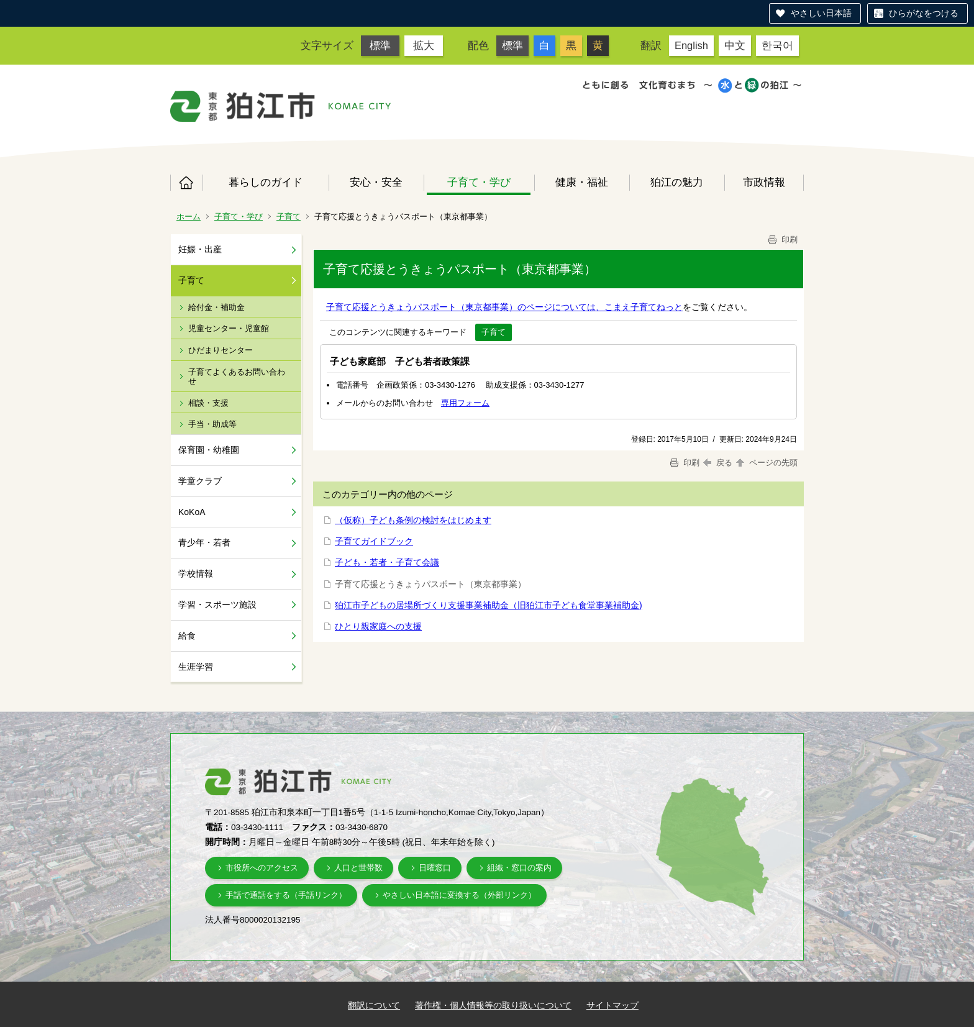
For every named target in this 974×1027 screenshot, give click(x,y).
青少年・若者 (204, 542)
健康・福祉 (581, 182)
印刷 (782, 239)
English (691, 45)
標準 (380, 45)
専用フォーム (465, 403)
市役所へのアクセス (261, 867)
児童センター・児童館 (228, 328)
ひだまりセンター (220, 350)
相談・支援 (208, 403)
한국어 (777, 45)
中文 (734, 45)
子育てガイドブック (374, 541)
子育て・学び (479, 182)
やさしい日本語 (821, 13)
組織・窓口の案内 (519, 867)
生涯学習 (195, 667)
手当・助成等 (212, 424)
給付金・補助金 (216, 307)
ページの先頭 (766, 462)
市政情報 (764, 182)
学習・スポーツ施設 (217, 604)
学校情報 (195, 573)
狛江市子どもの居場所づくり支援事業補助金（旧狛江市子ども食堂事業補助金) (488, 605)
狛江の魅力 (676, 182)
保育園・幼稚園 (208, 450)
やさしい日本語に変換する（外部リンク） (459, 895)
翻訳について (374, 1005)
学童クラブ (200, 481)
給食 (187, 636)
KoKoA (192, 512)
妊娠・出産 (200, 249)
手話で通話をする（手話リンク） (286, 895)
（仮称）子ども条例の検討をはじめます (413, 520)
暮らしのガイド (266, 182)
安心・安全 (376, 182)
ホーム (186, 182)
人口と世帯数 (358, 867)
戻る (717, 462)
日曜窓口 (435, 867)
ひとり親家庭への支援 (378, 626)
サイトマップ (612, 1005)
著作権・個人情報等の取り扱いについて (493, 1005)
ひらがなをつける (923, 13)
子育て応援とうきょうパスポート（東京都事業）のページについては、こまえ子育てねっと (504, 307)
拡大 (423, 45)
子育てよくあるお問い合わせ (236, 376)
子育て (288, 216)
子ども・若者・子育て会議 (387, 562)
